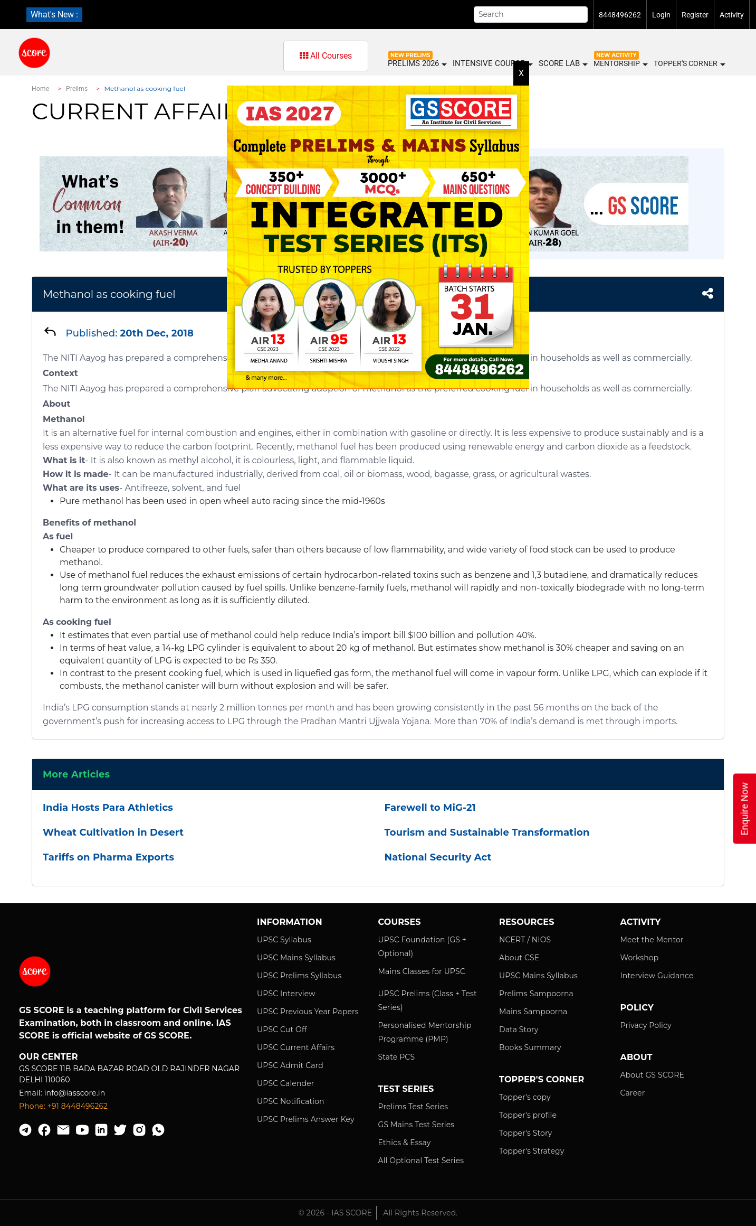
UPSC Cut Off (282, 1029)
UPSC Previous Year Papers (308, 1011)
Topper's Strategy (531, 1151)
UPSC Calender (285, 1083)
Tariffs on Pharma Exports (108, 857)
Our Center (48, 1057)
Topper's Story (525, 1133)
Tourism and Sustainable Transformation (487, 832)
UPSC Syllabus (284, 939)
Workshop (639, 957)
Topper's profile (528, 1115)
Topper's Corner (689, 64)
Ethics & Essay (404, 1142)
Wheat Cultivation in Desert (113, 832)
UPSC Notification (290, 1101)
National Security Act (438, 857)
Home (40, 88)
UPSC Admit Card (290, 1065)
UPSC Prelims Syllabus (299, 975)
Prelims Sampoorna (536, 993)
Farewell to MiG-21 (430, 807)
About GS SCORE (652, 1075)
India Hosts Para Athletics (108, 807)
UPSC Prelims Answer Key (306, 1119)
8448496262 (620, 15)
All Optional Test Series (421, 1160)
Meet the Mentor (652, 939)
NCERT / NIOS (525, 939)
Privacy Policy (646, 1025)
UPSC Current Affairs (295, 1047)
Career (632, 1093)
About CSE (519, 957)
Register (695, 15)
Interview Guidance (657, 975)
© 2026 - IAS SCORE (335, 1213)
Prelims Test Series (413, 1106)
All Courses (326, 56)
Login (661, 15)
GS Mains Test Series (416, 1124)
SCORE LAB (563, 64)
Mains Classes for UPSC (421, 971)
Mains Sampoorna (533, 1011)
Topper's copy (525, 1097)
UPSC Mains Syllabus (296, 957)
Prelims (77, 88)
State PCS (396, 1057)
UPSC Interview (286, 993)
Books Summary (530, 1047)
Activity (732, 15)
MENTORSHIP (620, 64)
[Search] (531, 14)
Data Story (518, 1029)
